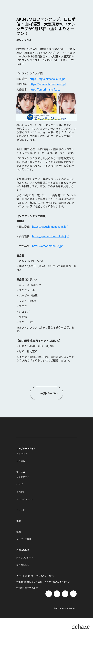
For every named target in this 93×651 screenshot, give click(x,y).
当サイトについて (24, 576)
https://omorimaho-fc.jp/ (45, 89)
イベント (20, 492)
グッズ (19, 484)
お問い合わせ (22, 550)
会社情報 (20, 461)
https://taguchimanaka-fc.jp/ (47, 79)
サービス (20, 472)
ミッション (21, 453)
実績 (18, 521)
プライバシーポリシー (46, 576)
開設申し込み (22, 565)
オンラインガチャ (24, 499)
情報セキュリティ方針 (27, 587)
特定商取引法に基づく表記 (29, 581)
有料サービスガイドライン (57, 581)
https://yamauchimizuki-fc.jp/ (48, 84)
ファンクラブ (22, 477)
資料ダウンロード (24, 557)
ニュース (20, 510)
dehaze (81, 626)
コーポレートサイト (26, 448)
